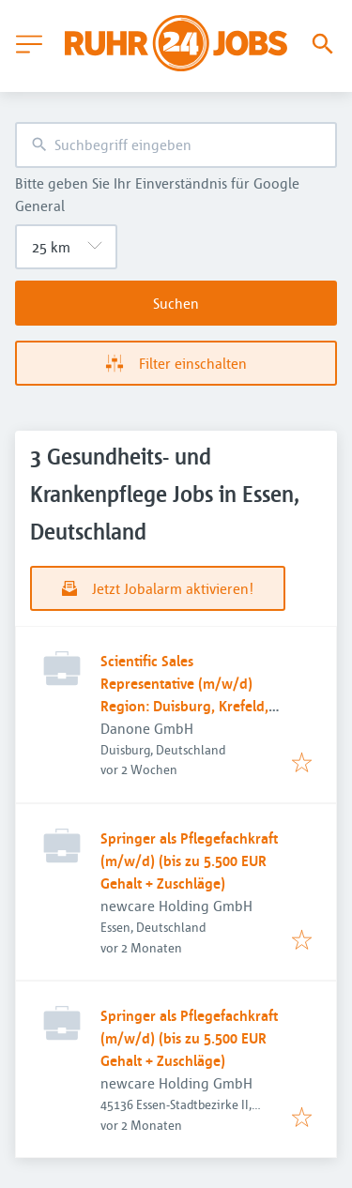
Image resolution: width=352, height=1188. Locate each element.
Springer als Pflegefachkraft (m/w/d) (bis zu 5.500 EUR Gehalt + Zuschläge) (189, 860)
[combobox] (176, 145)
